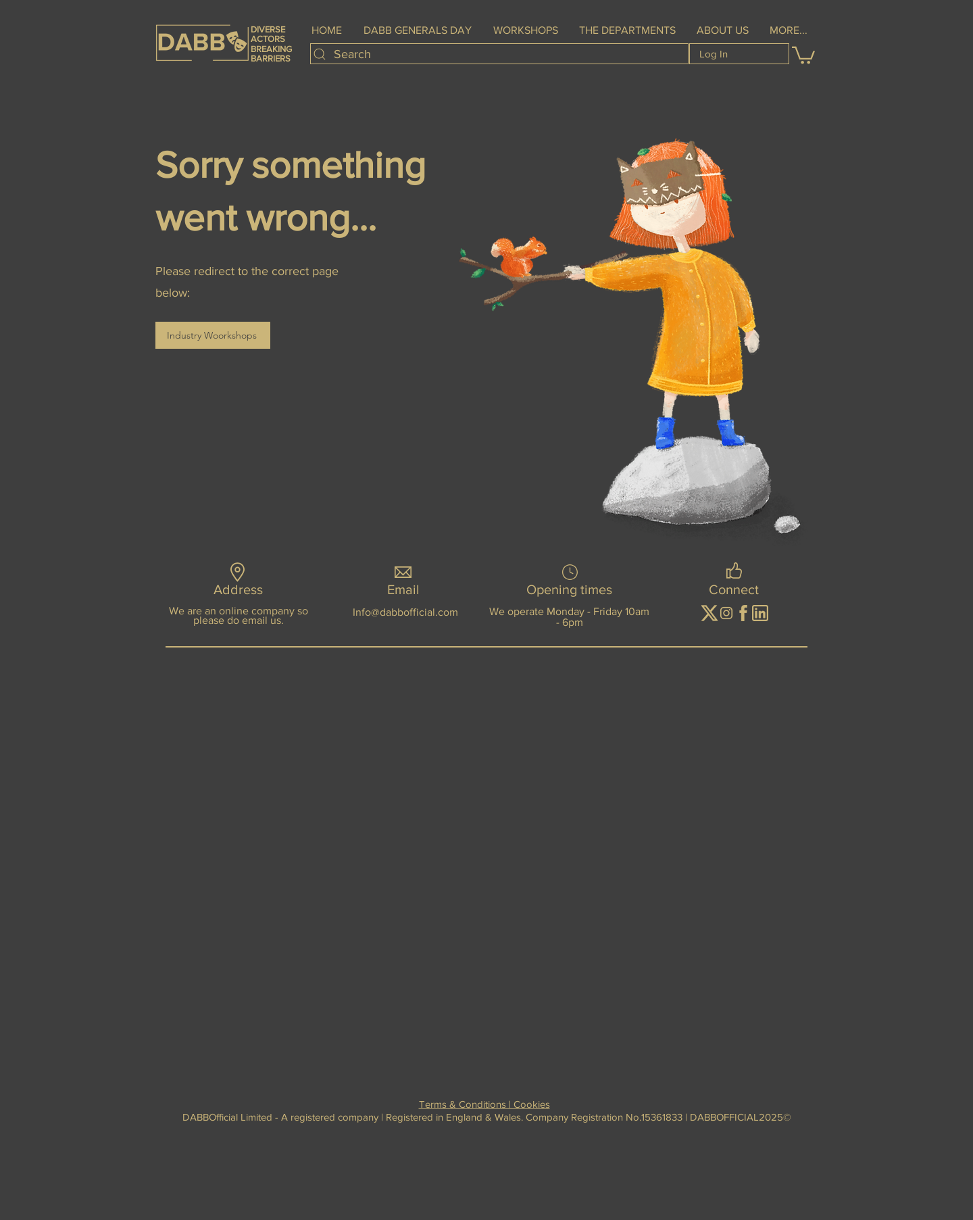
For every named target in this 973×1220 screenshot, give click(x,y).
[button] (525, 30)
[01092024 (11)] (743, 613)
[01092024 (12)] (760, 613)
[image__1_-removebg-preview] (726, 613)
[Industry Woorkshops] (212, 335)
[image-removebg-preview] (709, 613)
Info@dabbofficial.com (405, 612)
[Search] (499, 53)
